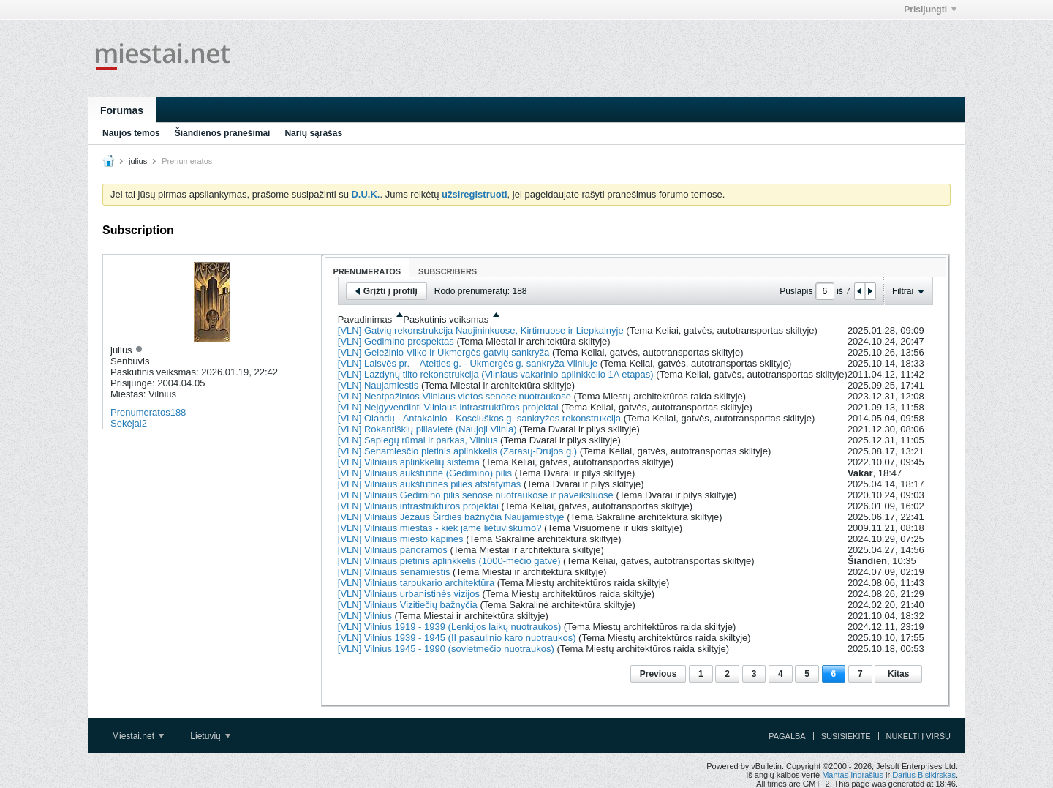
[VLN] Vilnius (365, 615)
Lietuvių (210, 736)
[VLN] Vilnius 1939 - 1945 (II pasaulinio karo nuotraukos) (457, 637)
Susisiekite (846, 736)
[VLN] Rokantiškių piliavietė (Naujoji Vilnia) (427, 429)
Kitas (898, 674)
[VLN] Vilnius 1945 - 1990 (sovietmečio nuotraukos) (446, 648)
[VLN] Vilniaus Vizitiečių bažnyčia (408, 604)
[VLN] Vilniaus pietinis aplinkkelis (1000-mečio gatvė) (449, 560)
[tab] (367, 267)
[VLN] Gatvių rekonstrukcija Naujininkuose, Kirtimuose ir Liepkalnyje (481, 330)
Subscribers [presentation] (447, 271)
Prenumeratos (140, 412)
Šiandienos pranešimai (223, 133)
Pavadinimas (365, 319)
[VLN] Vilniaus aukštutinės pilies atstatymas (429, 484)
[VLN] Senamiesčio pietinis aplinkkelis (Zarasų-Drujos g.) (457, 451)
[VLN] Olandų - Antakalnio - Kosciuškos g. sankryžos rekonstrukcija (479, 418)
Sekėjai (126, 423)
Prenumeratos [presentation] (367, 271)
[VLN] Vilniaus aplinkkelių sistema (409, 462)
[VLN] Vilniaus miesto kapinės (401, 538)
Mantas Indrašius (852, 774)
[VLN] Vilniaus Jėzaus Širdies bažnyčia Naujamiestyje (451, 516)
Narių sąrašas (313, 133)
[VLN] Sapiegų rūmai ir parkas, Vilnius (418, 440)
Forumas (121, 110)
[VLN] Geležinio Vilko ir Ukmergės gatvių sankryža (444, 352)
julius (138, 161)
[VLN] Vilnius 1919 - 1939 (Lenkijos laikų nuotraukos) (449, 626)
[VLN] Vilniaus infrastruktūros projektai (418, 505)
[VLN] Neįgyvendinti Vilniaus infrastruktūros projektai (448, 407)
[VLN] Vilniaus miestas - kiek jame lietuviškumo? (440, 527)
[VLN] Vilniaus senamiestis (394, 571)
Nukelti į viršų (918, 736)
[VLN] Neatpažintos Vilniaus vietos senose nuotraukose (454, 396)
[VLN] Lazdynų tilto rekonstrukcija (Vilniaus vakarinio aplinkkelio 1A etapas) (496, 374)
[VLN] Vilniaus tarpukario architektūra (416, 582)
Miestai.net (138, 736)
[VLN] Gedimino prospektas (396, 341)
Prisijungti (930, 9)
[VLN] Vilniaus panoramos (393, 549)
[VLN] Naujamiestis (378, 385)
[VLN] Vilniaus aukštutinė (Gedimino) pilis (425, 473)
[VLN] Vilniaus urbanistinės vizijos (409, 593)
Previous (658, 674)
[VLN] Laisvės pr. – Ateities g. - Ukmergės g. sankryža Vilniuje (467, 363)
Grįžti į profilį (386, 291)
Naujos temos (131, 133)
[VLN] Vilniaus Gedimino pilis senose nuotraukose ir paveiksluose (476, 494)
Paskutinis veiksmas (445, 319)
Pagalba (787, 736)
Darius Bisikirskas (924, 774)
